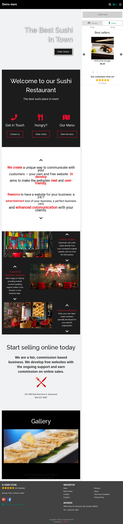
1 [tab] (93, 72)
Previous (84, 54)
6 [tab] (112, 72)
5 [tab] (108, 72)
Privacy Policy (99, 497)
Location (66, 494)
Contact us (15, 134)
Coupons (66, 497)
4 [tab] (104, 72)
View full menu (67, 134)
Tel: (71, 510)
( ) (115, 4)
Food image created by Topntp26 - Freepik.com (41, 477)
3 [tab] (100, 72)
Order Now (102, 15)
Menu (65, 488)
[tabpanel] (102, 53)
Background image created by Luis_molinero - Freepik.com (41, 474)
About (96, 491)
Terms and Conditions (102, 494)
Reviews (97, 488)
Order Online (63, 52)
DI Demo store (9, 485)
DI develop (65, 522)
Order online (40, 134)
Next (121, 54)
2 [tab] (97, 72)
